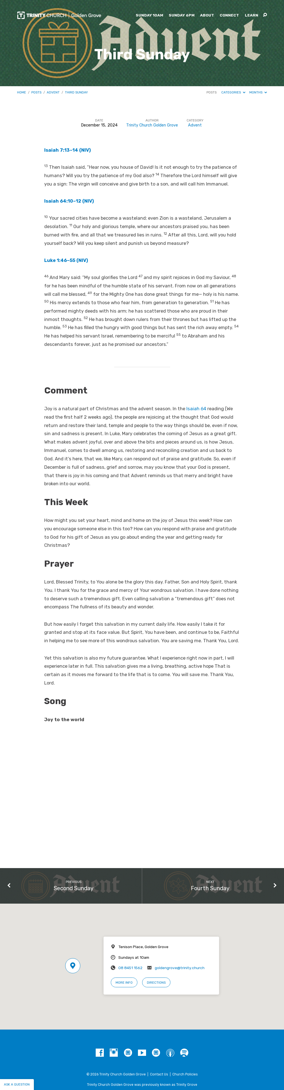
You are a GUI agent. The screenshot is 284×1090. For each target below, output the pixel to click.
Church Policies (185, 1074)
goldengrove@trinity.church (180, 967)
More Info (124, 982)
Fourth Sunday (210, 888)
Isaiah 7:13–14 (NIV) (67, 150)
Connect (229, 15)
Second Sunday (73, 888)
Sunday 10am (149, 15)
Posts (36, 92)
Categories (233, 92)
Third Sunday (76, 92)
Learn (251, 15)
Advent (53, 92)
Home (21, 92)
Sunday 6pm (181, 15)
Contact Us (159, 1074)
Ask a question (17, 1084)
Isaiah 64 (196, 408)
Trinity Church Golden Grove (152, 125)
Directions (156, 982)
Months (258, 92)
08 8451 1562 (130, 967)
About (207, 15)
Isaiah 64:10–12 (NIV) (69, 201)
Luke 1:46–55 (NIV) (66, 260)
